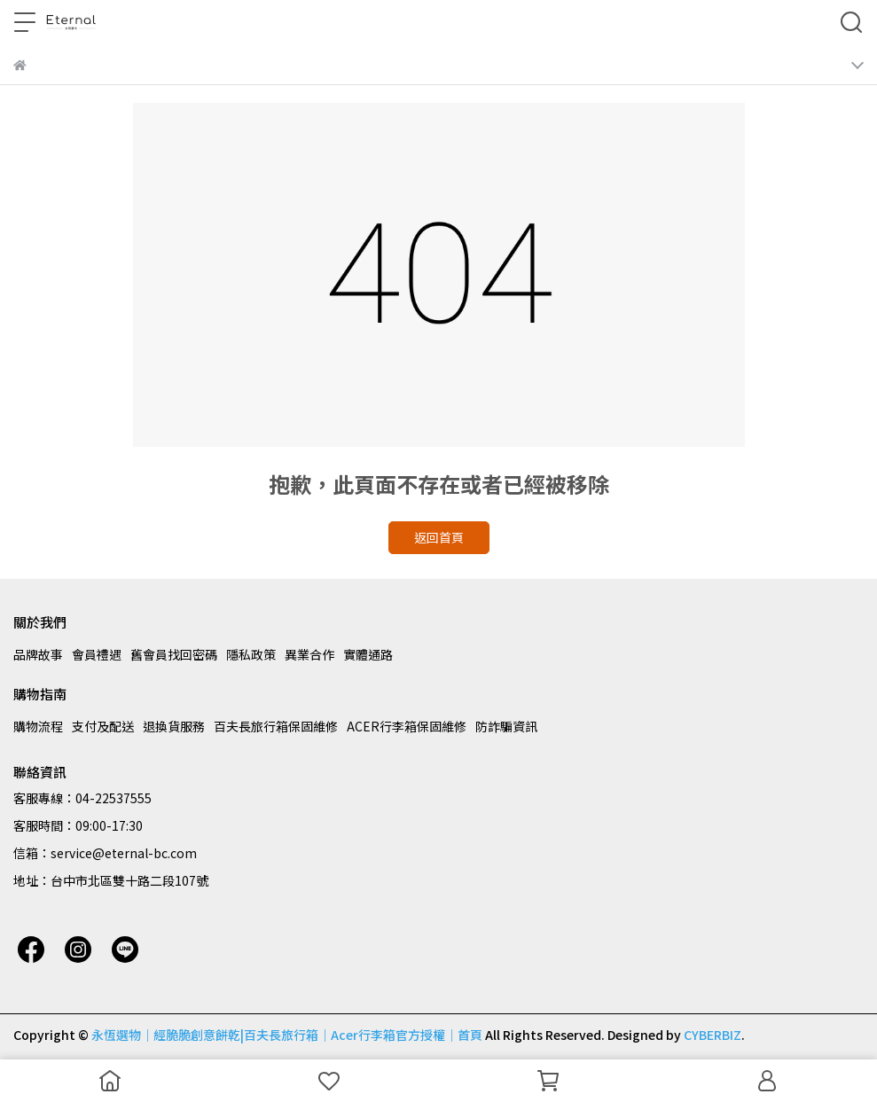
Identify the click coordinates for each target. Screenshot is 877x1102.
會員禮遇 (96, 654)
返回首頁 (439, 537)
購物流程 (38, 726)
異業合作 (309, 654)
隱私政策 (251, 654)
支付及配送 (103, 726)
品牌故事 (38, 654)
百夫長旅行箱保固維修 (276, 726)
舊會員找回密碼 (173, 654)
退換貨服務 (174, 726)
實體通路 (368, 654)
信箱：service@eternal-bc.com (105, 853)
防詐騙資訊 (506, 726)
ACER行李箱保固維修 (406, 726)
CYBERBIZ (712, 1034)
